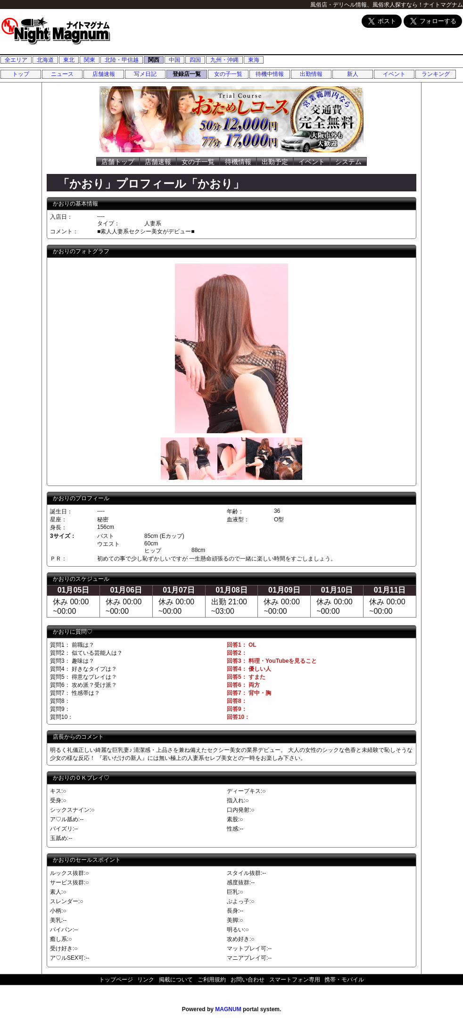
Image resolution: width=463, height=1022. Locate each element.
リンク (145, 979)
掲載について (176, 979)
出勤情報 (311, 74)
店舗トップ (117, 161)
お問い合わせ (248, 979)
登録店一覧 (187, 74)
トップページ (116, 979)
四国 (195, 60)
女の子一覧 (228, 74)
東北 (68, 60)
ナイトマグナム (443, 4)
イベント (394, 74)
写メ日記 (145, 74)
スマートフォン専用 (294, 979)
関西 (153, 60)
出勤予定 (275, 161)
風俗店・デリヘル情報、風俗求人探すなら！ (366, 4)
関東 (89, 60)
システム (348, 161)
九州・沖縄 (224, 60)
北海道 (45, 60)
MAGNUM (228, 1009)
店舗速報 (103, 74)
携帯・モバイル (344, 979)
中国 (174, 60)
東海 (253, 60)
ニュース (62, 74)
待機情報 (238, 161)
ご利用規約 (212, 979)
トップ (20, 74)
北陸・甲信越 (122, 60)
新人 (352, 74)
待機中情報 (270, 74)
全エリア (16, 60)
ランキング (436, 74)
